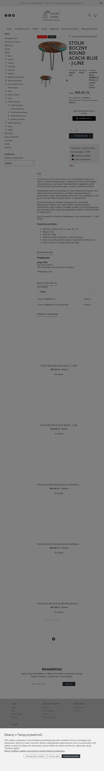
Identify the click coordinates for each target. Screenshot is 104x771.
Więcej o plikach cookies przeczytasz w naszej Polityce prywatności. (34, 751)
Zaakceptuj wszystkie (71, 756)
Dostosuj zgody (54, 756)
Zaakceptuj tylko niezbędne (35, 756)
